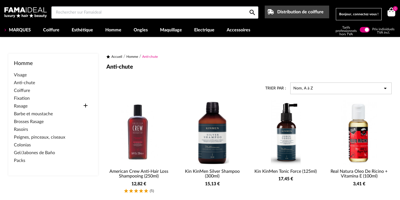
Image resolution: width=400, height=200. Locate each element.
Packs (19, 160)
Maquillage (171, 30)
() (394, 9)
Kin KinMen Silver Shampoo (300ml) (212, 174)
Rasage (21, 106)
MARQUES (19, 30)
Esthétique (82, 30)
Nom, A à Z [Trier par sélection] (341, 88)
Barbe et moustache (33, 114)
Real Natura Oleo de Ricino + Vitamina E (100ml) (359, 174)
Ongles (141, 30)
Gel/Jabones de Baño (34, 153)
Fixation (22, 98)
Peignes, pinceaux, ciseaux (39, 137)
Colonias (22, 145)
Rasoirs (21, 129)
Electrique (204, 30)
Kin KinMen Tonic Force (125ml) (285, 171)
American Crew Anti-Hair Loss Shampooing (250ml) (138, 174)
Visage (20, 75)
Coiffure (51, 30)
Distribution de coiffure (300, 12)
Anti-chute (24, 83)
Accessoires (238, 30)
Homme (113, 30)
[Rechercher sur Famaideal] (154, 12)
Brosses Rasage (29, 121)
